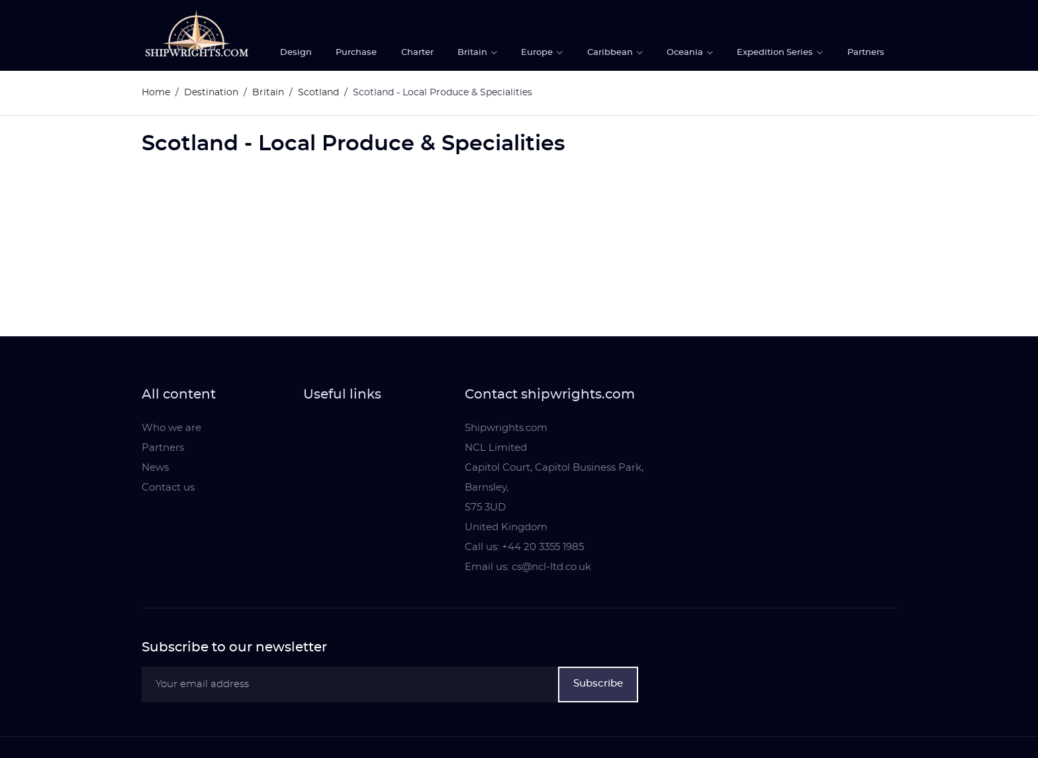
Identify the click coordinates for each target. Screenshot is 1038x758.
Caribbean (611, 52)
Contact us (168, 488)
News (155, 468)
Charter (417, 52)
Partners (865, 52)
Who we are (171, 428)
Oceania (686, 52)
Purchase (356, 52)
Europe (538, 52)
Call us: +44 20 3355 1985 (524, 547)
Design (296, 52)
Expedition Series (776, 52)
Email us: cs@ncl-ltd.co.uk (528, 567)
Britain (473, 52)
